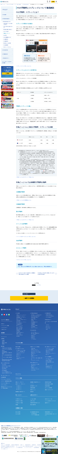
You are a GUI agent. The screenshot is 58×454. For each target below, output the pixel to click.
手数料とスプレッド (7, 33)
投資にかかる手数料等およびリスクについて (10, 425)
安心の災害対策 (4, 368)
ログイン (50, 2)
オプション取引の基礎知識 (49, 349)
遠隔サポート (47, 402)
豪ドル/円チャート (19, 389)
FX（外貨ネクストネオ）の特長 (20, 350)
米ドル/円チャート (19, 385)
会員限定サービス (18, 358)
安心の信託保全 (4, 364)
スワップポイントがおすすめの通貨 (6, 62)
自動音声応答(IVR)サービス (35, 402)
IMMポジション (33, 389)
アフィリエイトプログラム (5, 379)
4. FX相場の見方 (5, 54)
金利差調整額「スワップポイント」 (21, 317)
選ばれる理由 (18, 346)
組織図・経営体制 (4, 342)
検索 (47, 2)
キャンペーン (18, 373)
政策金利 (31, 391)
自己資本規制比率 (4, 351)
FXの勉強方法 (6, 41)
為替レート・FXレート (20, 382)
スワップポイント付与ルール (50, 358)
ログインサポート (4, 384)
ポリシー (3, 443)
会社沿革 (3, 341)
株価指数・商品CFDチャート (35, 382)
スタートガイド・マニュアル (20, 357)
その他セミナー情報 (19, 402)
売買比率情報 (47, 385)
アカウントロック (4, 369)
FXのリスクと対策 (19, 318)
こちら (28, 169)
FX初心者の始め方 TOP (6, 21)
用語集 (17, 404)
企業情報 (2, 338)
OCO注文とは (33, 336)
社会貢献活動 (3, 377)
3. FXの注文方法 (33, 330)
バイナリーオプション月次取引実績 (7, 349)
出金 (46, 363)
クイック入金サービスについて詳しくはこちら (26, 236)
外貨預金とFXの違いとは (19, 332)
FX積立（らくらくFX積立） (35, 346)
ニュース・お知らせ (5, 319)
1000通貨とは (18, 330)
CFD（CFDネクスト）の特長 (35, 364)
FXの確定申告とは (19, 324)
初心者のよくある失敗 (7, 43)
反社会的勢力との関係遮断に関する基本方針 (7, 446)
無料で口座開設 (29, 298)
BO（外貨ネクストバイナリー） (50, 346)
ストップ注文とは (33, 334)
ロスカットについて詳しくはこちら (24, 259)
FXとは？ (5, 9)
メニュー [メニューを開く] (56, 2)
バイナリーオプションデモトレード (51, 353)
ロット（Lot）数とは (19, 326)
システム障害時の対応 (19, 447)
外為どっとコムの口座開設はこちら (24, 200)
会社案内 (3, 332)
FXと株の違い (18, 331)
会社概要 (3, 340)
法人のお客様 (18, 413)
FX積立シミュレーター (34, 355)
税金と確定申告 (33, 404)
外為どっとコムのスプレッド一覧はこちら (25, 177)
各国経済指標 (32, 387)
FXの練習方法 (6, 39)
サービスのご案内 (19, 342)
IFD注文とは (33, 335)
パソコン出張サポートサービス (50, 400)
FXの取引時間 (18, 320)
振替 (46, 364)
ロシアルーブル (48, 328)
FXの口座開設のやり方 (7, 37)
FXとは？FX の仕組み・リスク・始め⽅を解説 (14, 4)
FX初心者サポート (6, 58)
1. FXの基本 (4, 14)
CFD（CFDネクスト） (34, 362)
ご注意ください (4, 329)
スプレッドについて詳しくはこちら (24, 66)
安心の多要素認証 (4, 370)
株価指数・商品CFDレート (20, 391)
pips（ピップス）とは (19, 325)
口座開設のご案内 (19, 408)
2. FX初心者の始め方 (25, 4)
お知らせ (2, 323)
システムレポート (4, 327)
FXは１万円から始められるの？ (8, 27)
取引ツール (18, 356)
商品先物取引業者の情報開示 (6, 360)
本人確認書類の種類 (34, 413)
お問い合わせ (32, 400)
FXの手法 (5, 35)
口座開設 (53, 1)
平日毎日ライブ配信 (19, 400)
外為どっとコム (3, 4)
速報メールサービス (49, 389)
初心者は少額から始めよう (8, 29)
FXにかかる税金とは (19, 323)
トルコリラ (47, 324)
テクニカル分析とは (48, 317)
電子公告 (3, 350)
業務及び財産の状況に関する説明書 (7, 359)
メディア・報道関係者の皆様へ (6, 381)
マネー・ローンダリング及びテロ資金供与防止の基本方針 (24, 446)
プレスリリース (4, 336)
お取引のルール (33, 353)
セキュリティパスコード (49, 365)
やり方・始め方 (6, 31)
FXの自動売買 (33, 326)
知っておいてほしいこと (5, 375)
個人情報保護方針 (36, 447)
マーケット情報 (19, 378)
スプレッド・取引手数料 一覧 (20, 351)
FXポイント (32, 356)
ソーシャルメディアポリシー (28, 447)
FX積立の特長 (33, 348)
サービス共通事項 (48, 356)
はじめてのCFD (33, 370)
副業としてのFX (18, 333)
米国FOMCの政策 (48, 382)
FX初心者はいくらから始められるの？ (8, 24)
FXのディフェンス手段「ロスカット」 (21, 319)
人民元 (47, 329)
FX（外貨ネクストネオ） (20, 348)
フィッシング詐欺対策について (6, 371)
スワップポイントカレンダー (20, 352)
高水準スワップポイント (34, 349)
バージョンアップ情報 (5, 325)
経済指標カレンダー (33, 385)
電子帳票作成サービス (49, 366)
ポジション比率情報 (48, 387)
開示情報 (2, 346)
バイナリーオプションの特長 (50, 348)
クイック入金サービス (49, 359)
